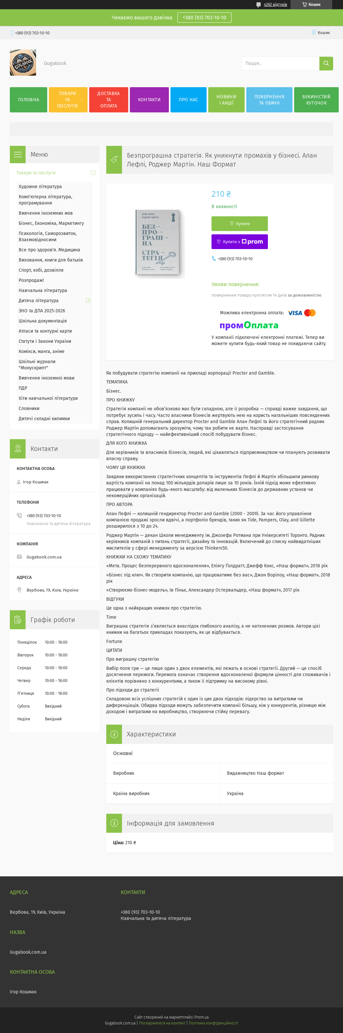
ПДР (23, 388)
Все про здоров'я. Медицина (49, 250)
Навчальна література (43, 290)
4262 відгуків (275, 4)
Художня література (40, 186)
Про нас (188, 100)
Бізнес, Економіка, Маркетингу (51, 223)
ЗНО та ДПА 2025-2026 (42, 311)
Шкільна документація (43, 321)
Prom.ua (201, 1017)
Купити (243, 223)
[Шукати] (326, 63)
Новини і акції (226, 100)
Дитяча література (39, 300)
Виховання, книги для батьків (51, 260)
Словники (29, 408)
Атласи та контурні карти (45, 331)
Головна (28, 100)
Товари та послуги (67, 100)
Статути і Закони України (45, 341)
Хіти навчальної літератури (48, 398)
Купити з (243, 242)
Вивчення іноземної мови (46, 378)
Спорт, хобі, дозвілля (41, 270)
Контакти (149, 100)
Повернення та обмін (269, 100)
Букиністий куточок (316, 100)
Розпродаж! (31, 280)
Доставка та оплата (108, 100)
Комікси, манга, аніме (42, 351)
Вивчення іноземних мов (46, 213)
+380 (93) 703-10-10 (204, 17)
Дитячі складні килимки (44, 418)
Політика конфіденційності (213, 1023)
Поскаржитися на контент (162, 1023)
